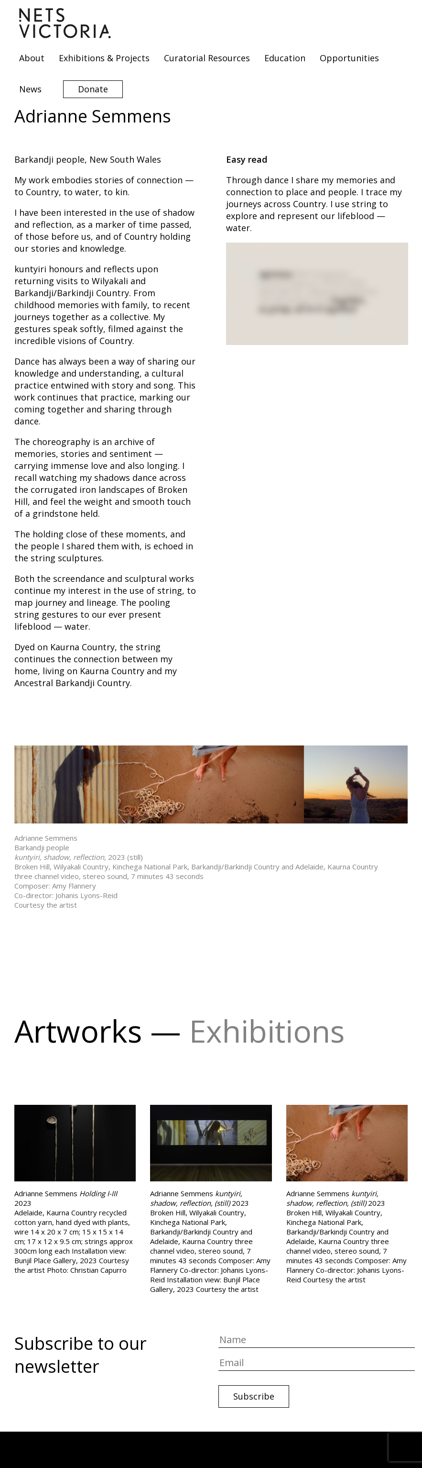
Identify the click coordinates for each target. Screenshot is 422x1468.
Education (284, 58)
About (31, 58)
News (30, 89)
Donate (93, 89)
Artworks (78, 1031)
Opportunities (349, 58)
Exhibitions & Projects (104, 58)
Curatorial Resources (207, 58)
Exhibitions (267, 1031)
